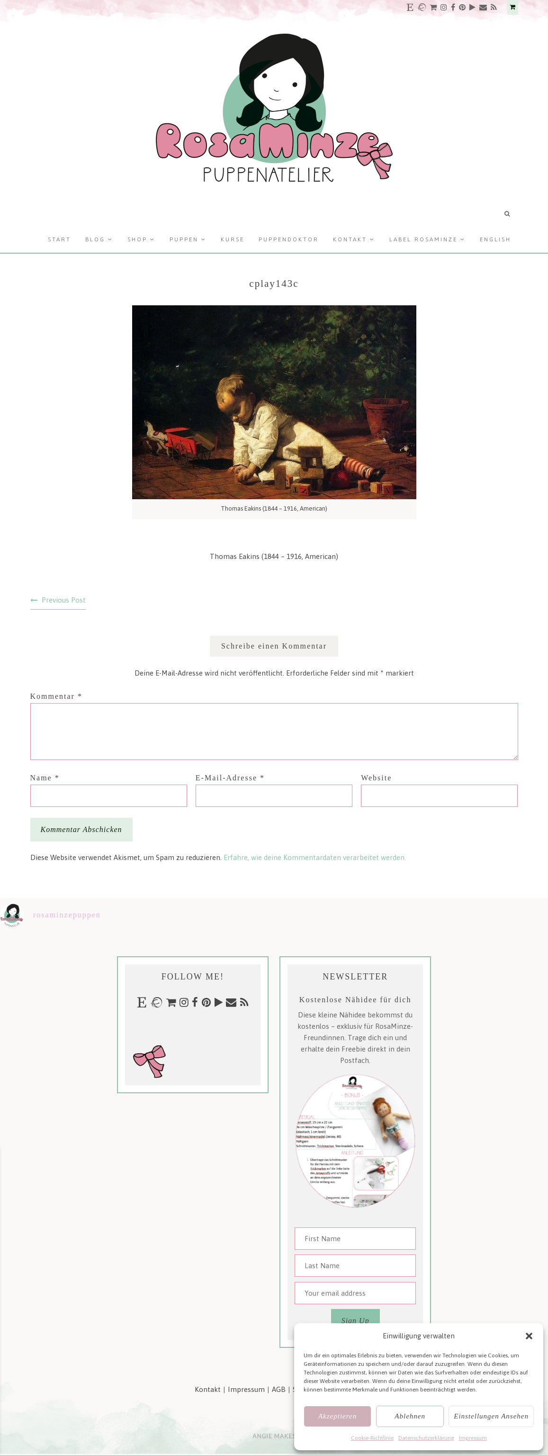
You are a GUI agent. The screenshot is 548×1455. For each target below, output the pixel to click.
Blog (95, 239)
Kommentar (56, 696)
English (495, 239)
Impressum (473, 1438)
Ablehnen (410, 1416)
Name (45, 778)
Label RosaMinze (423, 239)
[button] (529, 1336)
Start (59, 239)
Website (376, 778)
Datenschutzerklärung (426, 1438)
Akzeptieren (337, 1416)
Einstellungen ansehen (491, 1416)
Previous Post (64, 600)
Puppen (184, 239)
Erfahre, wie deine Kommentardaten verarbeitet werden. (315, 857)
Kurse (232, 239)
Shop (137, 239)
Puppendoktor (289, 239)
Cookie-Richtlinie (372, 1438)
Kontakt (350, 239)
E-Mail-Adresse (230, 778)
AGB (279, 1389)
